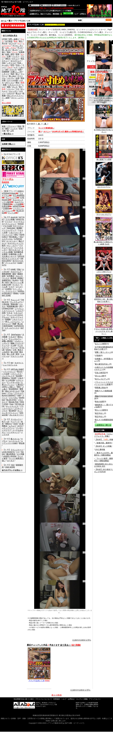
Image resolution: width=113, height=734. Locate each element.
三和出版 (5, 304)
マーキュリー (16, 419)
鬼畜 (5, 85)
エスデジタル (7, 239)
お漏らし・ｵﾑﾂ (16, 72)
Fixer (12, 404)
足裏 (9, 56)
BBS (18, 387)
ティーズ (11, 213)
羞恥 (9, 87)
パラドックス (16, 374)
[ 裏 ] (45, 124)
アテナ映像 (10, 219)
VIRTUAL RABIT (17, 369)
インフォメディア (9, 230)
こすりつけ (11, 63)
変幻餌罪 (12, 411)
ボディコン (9, 82)
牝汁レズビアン (101, 379)
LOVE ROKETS (8, 452)
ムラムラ (12, 426)
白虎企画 (5, 206)
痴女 (9, 52)
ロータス (10, 461)
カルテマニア (16, 271)
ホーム (3, 21)
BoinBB (19, 376)
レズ (15, 67)
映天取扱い (13, 237)
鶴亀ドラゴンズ (17, 343)
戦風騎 (8, 319)
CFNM (4, 39)
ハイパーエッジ (9, 371)
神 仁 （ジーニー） (13, 321)
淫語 (4, 63)
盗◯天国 (14, 352)
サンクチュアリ (16, 302)
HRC (16, 235)
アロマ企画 (7, 226)
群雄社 (16, 293)
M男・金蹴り (14, 39)
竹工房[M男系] (18, 195)
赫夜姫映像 (6, 274)
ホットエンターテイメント (12, 412)
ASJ (21, 237)
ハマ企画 (17, 204)
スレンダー (13, 91)
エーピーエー (11, 241)
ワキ (17, 89)
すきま (9, 313)
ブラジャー (11, 126)
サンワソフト (11, 198)
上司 (12, 131)
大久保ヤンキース (9, 256)
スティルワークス (12, 328)
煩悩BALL (6, 378)
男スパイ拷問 (100, 410)
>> (7, 134)
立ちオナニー (16, 61)
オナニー (15, 59)
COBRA (6, 208)
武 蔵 (21, 424)
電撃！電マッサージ (103, 352)
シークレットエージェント (13, 309)
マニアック (15, 421)
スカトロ (13, 69)
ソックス (13, 128)
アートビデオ (10, 263)
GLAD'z (15, 280)
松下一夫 (5, 421)
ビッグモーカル (13, 382)
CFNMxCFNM (7, 308)
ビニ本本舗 (10, 380)
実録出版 (14, 304)
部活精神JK (13, 389)
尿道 (21, 128)
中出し (18, 65)
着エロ (18, 93)
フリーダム (13, 398)
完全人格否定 (100, 373)
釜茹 (14, 274)
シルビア (19, 311)
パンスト (15, 56)
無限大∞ (8, 424)
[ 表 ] (39, 124)
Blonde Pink (13, 402)
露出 (17, 82)
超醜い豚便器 (7, 341)
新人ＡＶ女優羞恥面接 (104, 420)
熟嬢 (14, 324)
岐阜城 (13, 278)
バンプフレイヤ (8, 376)
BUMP (13, 378)
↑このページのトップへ (81, 640)
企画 (17, 78)
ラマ (18, 452)
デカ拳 (13, 345)
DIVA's (8, 350)
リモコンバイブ (14, 85)
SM (6, 69)
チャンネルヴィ (15, 339)
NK (12, 363)
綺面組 (20, 278)
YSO (12, 465)
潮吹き (8, 59)
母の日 (19, 371)
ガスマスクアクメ (103, 186)
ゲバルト (16, 285)
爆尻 (7, 128)
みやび (20, 426)
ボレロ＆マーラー (16, 415)
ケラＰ (11, 287)
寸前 (4, 131)
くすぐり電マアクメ (103, 271)
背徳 (19, 126)
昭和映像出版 (12, 306)
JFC (21, 306)
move (15, 424)
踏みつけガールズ (12, 391)
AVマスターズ (14, 250)
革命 (19, 269)
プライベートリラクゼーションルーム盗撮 (103, 383)
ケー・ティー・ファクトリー (12, 290)
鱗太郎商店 (10, 454)
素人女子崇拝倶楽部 (12, 325)
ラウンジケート (17, 450)
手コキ (20, 48)
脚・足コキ (6, 50)
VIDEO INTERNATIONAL (13, 192)
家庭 (4, 126)
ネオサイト (19, 363)
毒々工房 (10, 354)
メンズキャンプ (13, 432)
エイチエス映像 (12, 251)
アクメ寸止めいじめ (39, 680)
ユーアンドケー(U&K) (12, 442)
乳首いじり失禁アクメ (103, 69)
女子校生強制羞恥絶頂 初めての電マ (103, 348)
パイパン (10, 89)
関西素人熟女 (100, 388)
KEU (7, 282)
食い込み (12, 76)
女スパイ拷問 (100, 344)
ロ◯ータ (12, 43)
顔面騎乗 (5, 72)
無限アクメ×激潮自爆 (103, 391)
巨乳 (12, 65)
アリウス (8, 222)
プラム (10, 393)
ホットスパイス (12, 406)
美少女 (4, 43)
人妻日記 (19, 384)
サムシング (15, 300)
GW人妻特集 (100, 449)
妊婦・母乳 (9, 54)
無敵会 (4, 426)
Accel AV (14, 217)
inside (19, 263)
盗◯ (17, 74)
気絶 (12, 74)
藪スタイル (15, 439)
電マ (10, 21)
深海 (4, 313)
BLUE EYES (11, 400)
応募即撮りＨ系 (15, 254)
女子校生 (8, 41)
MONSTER (17, 206)
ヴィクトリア (7, 235)
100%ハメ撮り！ (8, 387)
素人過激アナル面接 (103, 158)
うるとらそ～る (15, 232)
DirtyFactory (16, 335)
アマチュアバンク (12, 246)
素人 (21, 41)
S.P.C (4, 265)
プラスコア (18, 393)
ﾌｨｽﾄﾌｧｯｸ (10, 93)
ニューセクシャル (10, 365)
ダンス (14, 87)
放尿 (20, 69)
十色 (14, 350)
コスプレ (10, 78)
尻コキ (15, 50)
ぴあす (20, 378)
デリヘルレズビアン (103, 213)
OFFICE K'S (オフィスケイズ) (13, 257)
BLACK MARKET (9, 395)
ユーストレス (14, 441)
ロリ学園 (20, 454)
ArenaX (21, 224)
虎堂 (17, 354)
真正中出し (99, 413)
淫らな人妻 (99, 376)
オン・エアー (12, 245)
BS (3, 380)
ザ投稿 (97, 355)
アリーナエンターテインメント (13, 223)
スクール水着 (12, 80)
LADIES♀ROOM (9, 456)
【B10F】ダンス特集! (103, 446)
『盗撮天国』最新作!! (103, 443)
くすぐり (5, 74)
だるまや (12, 337)
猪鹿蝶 (19, 228)
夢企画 (21, 443)
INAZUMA (11, 228)
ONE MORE (10, 467)
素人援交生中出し (102, 364)
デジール (14, 348)
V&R (19, 395)
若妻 (17, 54)
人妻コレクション (12, 383)
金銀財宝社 (6, 280)
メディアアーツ (8, 428)
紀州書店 (10, 276)
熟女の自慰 (99, 401)
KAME (13, 269)
